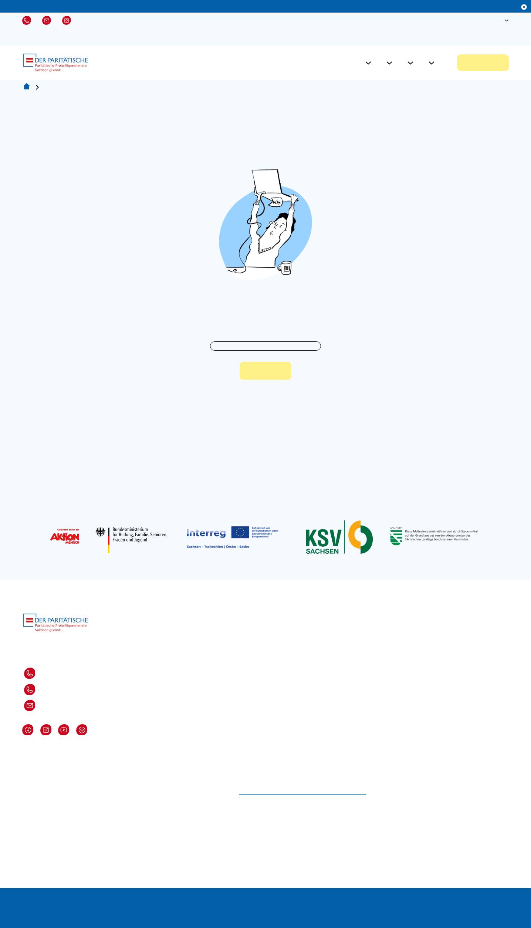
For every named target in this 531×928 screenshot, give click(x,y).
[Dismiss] (524, 7)
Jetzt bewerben (483, 62)
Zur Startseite (265, 371)
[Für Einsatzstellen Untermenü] (389, 63)
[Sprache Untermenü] (506, 20)
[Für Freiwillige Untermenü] (368, 63)
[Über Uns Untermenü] (431, 63)
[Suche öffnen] (483, 20)
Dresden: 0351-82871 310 (38, 673)
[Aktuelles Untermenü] (410, 63)
